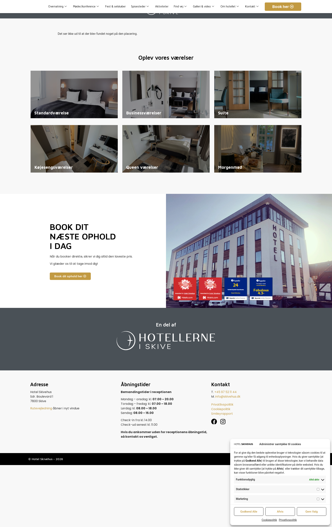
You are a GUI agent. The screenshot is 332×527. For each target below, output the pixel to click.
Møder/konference (86, 6)
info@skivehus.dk (227, 396)
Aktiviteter (161, 6)
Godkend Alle (248, 511)
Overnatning (57, 6)
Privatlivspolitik (288, 519)
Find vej (180, 6)
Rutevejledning (41, 408)
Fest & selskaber (115, 6)
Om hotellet (230, 6)
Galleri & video (203, 6)
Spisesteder (140, 6)
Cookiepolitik (269, 519)
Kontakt (251, 6)
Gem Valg (311, 511)
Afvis (280, 511)
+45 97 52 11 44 (225, 392)
